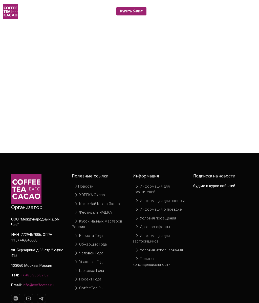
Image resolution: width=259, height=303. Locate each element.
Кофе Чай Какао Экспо (97, 203)
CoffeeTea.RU (88, 288)
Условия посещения (155, 218)
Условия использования (159, 250)
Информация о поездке (158, 209)
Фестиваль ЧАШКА (93, 212)
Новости (83, 186)
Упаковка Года (89, 261)
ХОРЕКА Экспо (89, 195)
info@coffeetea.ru (38, 285)
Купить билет (131, 11)
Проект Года (87, 279)
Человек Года (88, 253)
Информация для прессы (160, 200)
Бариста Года (88, 235)
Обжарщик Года (90, 244)
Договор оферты (152, 227)
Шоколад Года (89, 270)
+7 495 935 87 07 (34, 275)
